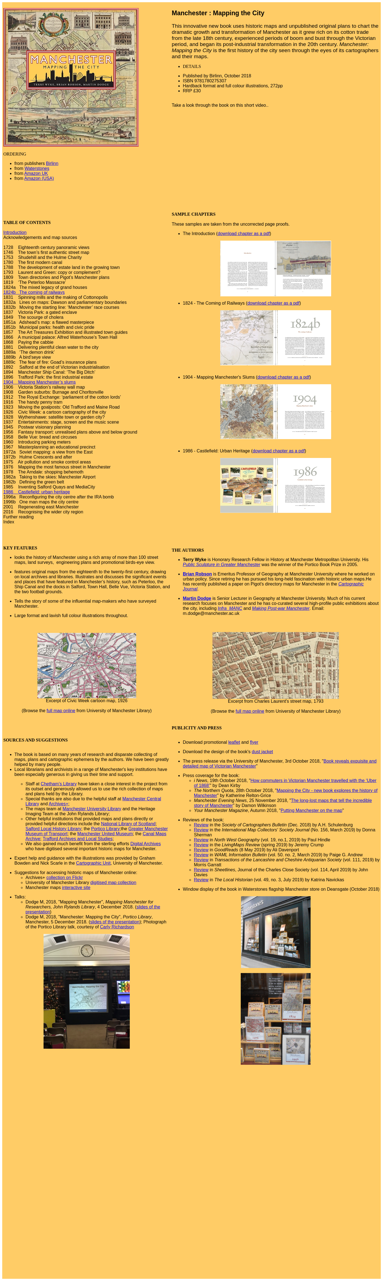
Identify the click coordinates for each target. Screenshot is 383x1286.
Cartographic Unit (93, 863)
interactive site (76, 887)
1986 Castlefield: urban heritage (36, 492)
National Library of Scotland (128, 823)
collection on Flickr (64, 877)
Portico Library (105, 828)
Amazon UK (36, 173)
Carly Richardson (117, 927)
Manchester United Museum (105, 833)
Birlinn (52, 163)
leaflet (234, 742)
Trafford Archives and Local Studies (78, 838)
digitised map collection (113, 882)
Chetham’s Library (59, 783)
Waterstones (36, 168)
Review (201, 824)
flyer (254, 742)
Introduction (15, 232)
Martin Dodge (197, 598)
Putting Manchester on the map (311, 810)
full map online (61, 710)
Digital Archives (145, 843)
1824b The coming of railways (34, 292)
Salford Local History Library (53, 828)
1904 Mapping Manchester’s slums (39, 382)
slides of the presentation (114, 922)
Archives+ (59, 803)
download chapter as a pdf (244, 233)
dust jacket (262, 751)
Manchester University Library (91, 808)
